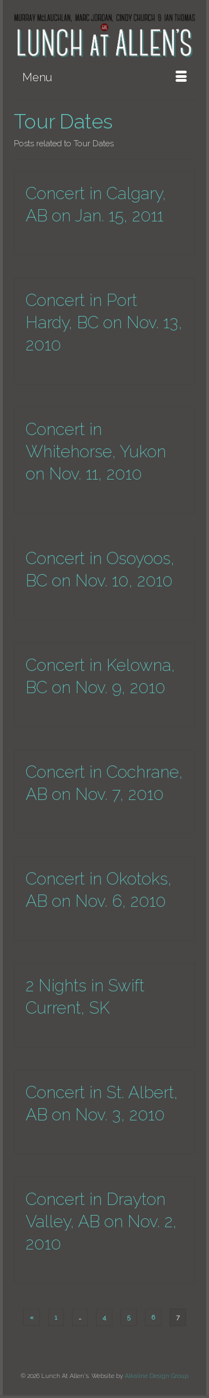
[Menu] (104, 77)
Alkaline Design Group (156, 1376)
